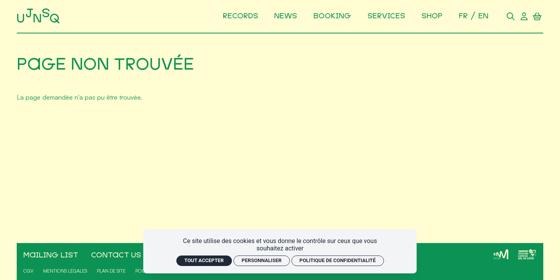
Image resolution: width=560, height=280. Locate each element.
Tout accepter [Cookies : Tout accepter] (204, 260)
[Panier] (537, 16)
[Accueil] (39, 16)
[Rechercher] (510, 16)
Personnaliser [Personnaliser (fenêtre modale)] (262, 260)
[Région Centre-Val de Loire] (527, 254)
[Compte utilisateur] (524, 16)
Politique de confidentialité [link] (337, 260)
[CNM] (501, 254)
